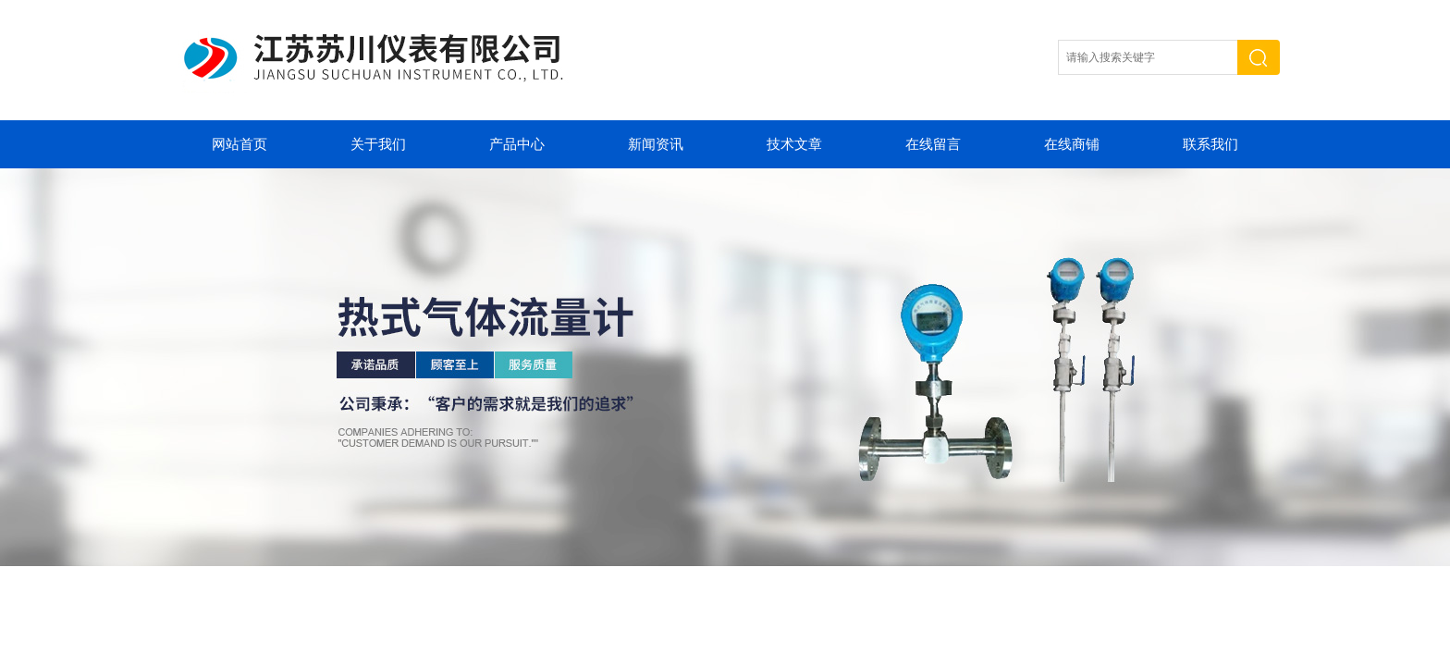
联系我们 (1210, 144)
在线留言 (933, 144)
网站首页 (239, 144)
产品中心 (517, 144)
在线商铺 (1072, 144)
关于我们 (378, 144)
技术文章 (794, 144)
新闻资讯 (655, 144)
